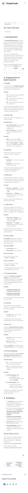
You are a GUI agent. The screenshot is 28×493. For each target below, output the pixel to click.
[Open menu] (25, 3)
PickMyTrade (12, 3)
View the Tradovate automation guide (13, 447)
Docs (9, 22)
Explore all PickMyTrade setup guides (12, 443)
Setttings (14, 22)
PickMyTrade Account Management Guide (19, 464)
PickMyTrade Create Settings (8, 464)
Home (5, 22)
